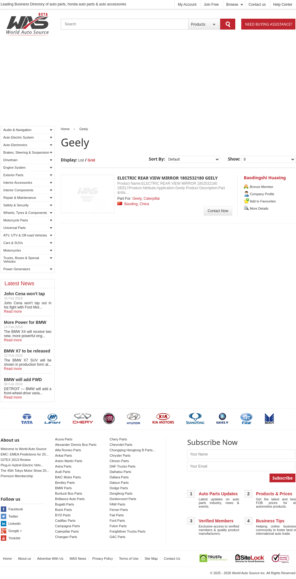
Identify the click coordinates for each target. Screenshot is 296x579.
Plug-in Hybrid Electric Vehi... (22, 465)
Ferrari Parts (118, 510)
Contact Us (172, 558)
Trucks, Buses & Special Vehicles (27, 259)
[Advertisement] (148, 81)
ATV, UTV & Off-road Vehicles (27, 235)
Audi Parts (62, 472)
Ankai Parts (63, 455)
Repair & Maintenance (27, 197)
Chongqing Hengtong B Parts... (132, 450)
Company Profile (262, 194)
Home (65, 129)
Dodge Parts (118, 488)
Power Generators (27, 269)
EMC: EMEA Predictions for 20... (24, 454)
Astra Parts (63, 466)
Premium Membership (17, 476)
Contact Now (218, 211)
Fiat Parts (116, 515)
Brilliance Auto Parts (70, 499)
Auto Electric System (27, 137)
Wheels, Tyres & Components (27, 212)
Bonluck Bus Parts (68, 493)
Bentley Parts (65, 482)
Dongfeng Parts (120, 493)
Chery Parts (118, 439)
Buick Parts (63, 510)
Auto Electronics (27, 145)
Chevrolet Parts (120, 444)
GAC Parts (117, 537)
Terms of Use (129, 558)
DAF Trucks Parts (122, 466)
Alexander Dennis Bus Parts (76, 444)
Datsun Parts (119, 482)
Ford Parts (117, 520)
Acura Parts (63, 439)
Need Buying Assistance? (268, 24)
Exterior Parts (27, 175)
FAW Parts (117, 504)
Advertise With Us (50, 558)
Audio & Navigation (27, 130)
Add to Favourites (263, 201)
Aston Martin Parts (68, 461)
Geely (83, 129)
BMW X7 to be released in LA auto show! (27, 353)
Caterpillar (151, 198)
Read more (13, 311)
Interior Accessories (27, 182)
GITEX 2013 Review (16, 460)
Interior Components (27, 190)
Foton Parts (118, 526)
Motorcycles (27, 250)
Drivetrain (27, 160)
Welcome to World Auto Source (23, 449)
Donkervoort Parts (122, 499)
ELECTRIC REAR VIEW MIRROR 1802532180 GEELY (167, 178)
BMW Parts (63, 488)
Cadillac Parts (65, 520)
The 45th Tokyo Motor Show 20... (25, 470)
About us (24, 558)
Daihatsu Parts (120, 472)
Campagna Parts (67, 526)
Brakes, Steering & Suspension (27, 152)
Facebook (15, 509)
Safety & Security (27, 205)
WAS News (77, 558)
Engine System (27, 167)
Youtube (14, 538)
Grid (91, 160)
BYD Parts (62, 515)
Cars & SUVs (27, 243)
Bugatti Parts (64, 504)
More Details (259, 208)
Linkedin (14, 523)
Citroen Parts (119, 461)
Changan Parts (66, 537)
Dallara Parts (119, 477)
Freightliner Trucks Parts (127, 531)
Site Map (151, 558)
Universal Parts (27, 228)
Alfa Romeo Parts (68, 450)
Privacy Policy (102, 558)
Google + (15, 531)
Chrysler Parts (120, 455)
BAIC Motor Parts (68, 477)
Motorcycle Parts (27, 220)
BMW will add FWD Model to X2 (23, 382)
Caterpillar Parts (67, 531)
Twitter (13, 516)
